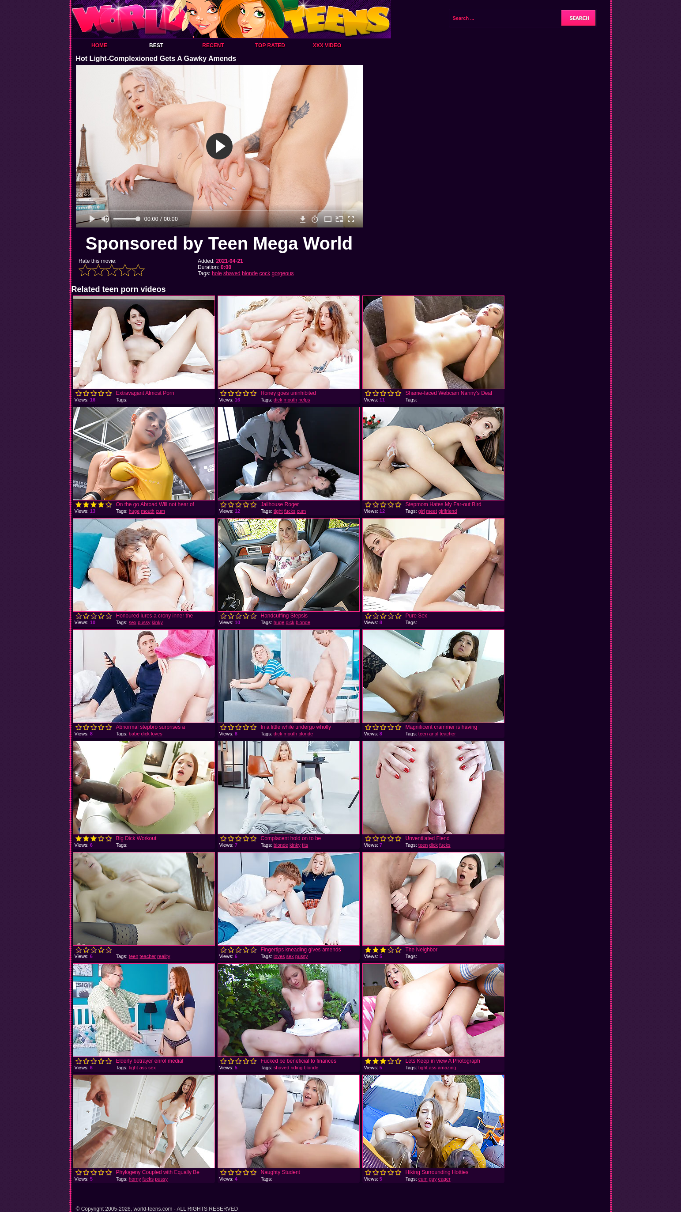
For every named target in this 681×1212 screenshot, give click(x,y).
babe (134, 733)
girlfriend (447, 511)
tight (278, 511)
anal (433, 733)
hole (217, 273)
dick (278, 399)
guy (433, 1179)
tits (305, 845)
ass (143, 1067)
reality (163, 956)
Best (156, 45)
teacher (448, 733)
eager (444, 1179)
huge (134, 511)
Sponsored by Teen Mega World (219, 243)
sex (132, 622)
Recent (213, 45)
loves (156, 733)
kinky (157, 622)
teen (423, 733)
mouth (290, 399)
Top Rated (270, 45)
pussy (144, 622)
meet (431, 511)
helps (304, 399)
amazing (447, 1067)
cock (264, 273)
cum (160, 511)
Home (99, 45)
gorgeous (283, 273)
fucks (290, 511)
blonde (250, 273)
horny (135, 1179)
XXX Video (327, 45)
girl (421, 511)
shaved (232, 273)
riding (296, 1067)
